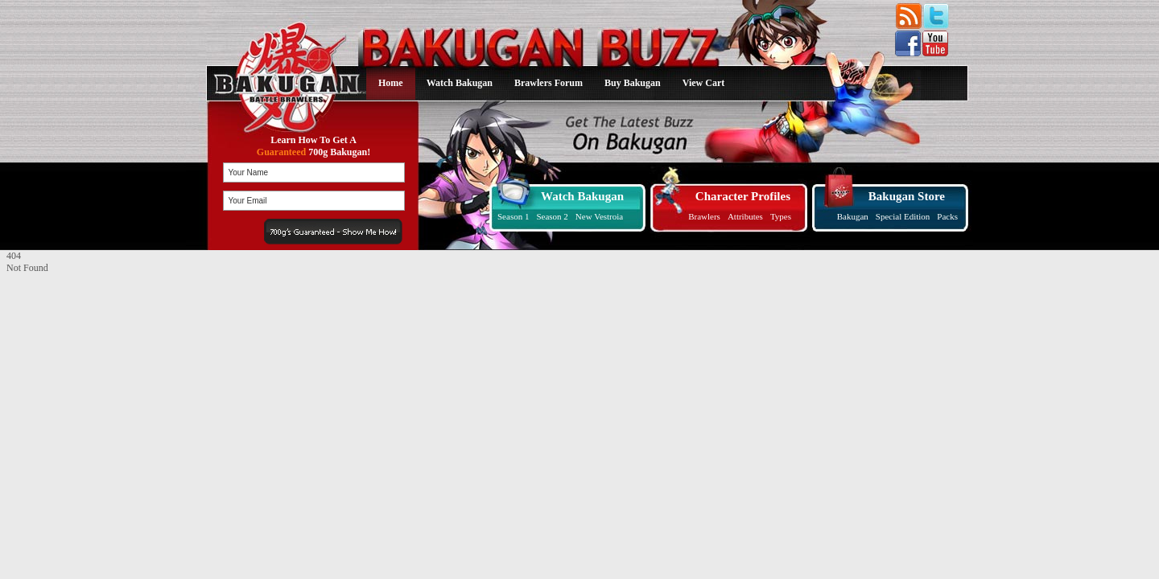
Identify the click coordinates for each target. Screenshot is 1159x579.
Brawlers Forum (548, 82)
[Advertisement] (107, 374)
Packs (947, 216)
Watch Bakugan (460, 82)
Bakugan (852, 216)
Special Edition (903, 216)
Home (390, 82)
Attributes (745, 216)
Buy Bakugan (632, 82)
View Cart (704, 82)
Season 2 (551, 216)
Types (780, 216)
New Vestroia (599, 216)
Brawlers (704, 216)
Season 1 (513, 216)
